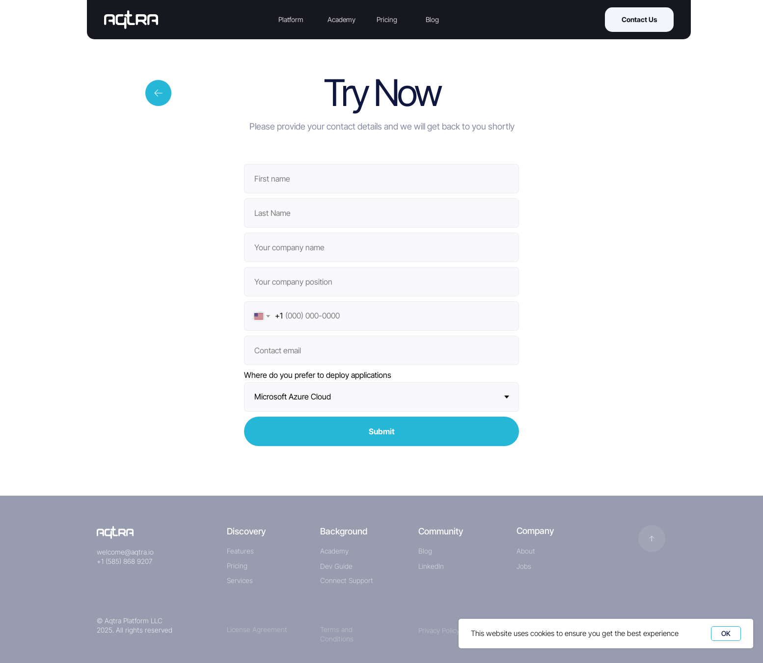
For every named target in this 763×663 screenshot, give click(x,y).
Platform (290, 19)
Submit (382, 431)
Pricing (387, 19)
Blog (432, 19)
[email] (381, 350)
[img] (115, 532)
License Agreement (257, 629)
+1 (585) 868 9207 (124, 561)
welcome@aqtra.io (125, 552)
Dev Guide (336, 566)
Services (240, 580)
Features (240, 551)
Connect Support (346, 580)
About (526, 551)
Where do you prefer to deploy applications (317, 375)
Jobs (524, 566)
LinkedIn (431, 566)
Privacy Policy (439, 630)
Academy (341, 19)
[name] (381, 178)
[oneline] (381, 247)
